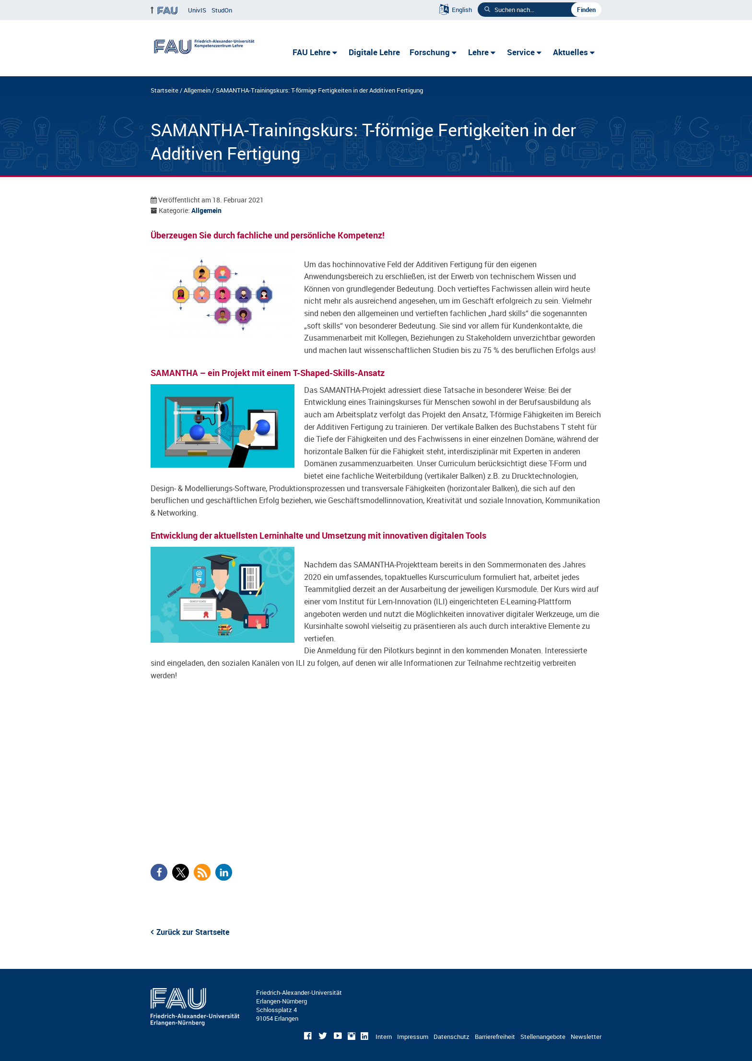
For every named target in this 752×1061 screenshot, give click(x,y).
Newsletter (586, 1036)
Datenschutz (452, 1036)
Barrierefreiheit (495, 1036)
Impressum (412, 1036)
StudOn (222, 10)
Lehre (478, 52)
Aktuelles (570, 52)
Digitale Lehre (374, 52)
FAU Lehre (311, 52)
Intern (384, 1036)
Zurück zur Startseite (192, 932)
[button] (159, 872)
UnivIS (197, 10)
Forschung (430, 52)
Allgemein (197, 90)
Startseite (164, 90)
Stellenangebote (542, 1036)
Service (521, 52)
